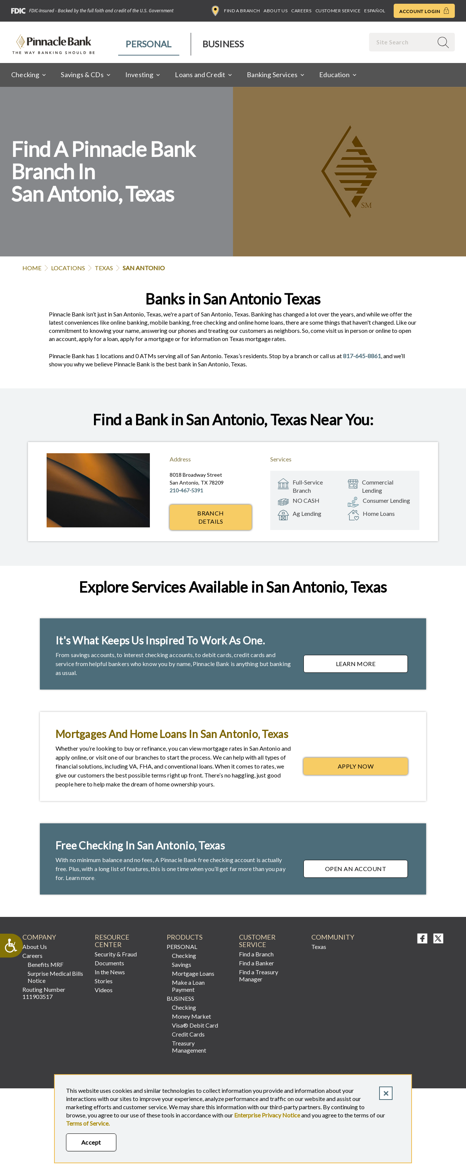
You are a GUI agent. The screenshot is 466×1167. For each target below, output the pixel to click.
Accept (91, 1142)
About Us (275, 10)
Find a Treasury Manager (258, 975)
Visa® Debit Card (195, 1025)
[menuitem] (149, 44)
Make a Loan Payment (188, 986)
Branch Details (210, 517)
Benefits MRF (45, 964)
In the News (110, 971)
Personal (148, 43)
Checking (184, 955)
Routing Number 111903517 (43, 993)
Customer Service (338, 10)
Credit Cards (188, 1034)
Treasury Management (189, 1047)
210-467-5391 (186, 490)
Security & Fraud (116, 954)
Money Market (191, 1016)
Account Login (424, 10)
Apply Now (373, 768)
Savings (181, 964)
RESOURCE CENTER (112, 941)
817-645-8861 (362, 355)
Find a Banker (256, 962)
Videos (104, 989)
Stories (104, 980)
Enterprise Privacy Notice (267, 1115)
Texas (104, 267)
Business (223, 43)
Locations (68, 267)
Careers (301, 10)
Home (31, 267)
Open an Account (366, 870)
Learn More (372, 665)
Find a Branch (236, 10)
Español (374, 10)
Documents (109, 962)
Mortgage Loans (193, 973)
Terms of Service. (88, 1123)
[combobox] (402, 41)
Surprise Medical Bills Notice (55, 977)
